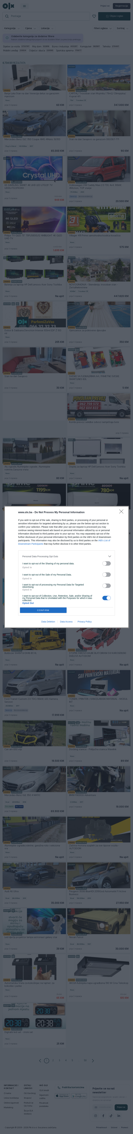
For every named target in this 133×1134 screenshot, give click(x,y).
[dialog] (67, 567)
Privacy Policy (85, 621)
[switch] (106, 563)
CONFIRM (43, 610)
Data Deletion (48, 621)
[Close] (122, 512)
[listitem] (66, 556)
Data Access (66, 621)
